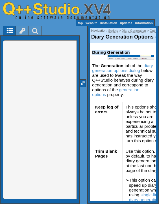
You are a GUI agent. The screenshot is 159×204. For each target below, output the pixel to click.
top (80, 23)
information (144, 23)
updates (126, 23)
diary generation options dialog (122, 68)
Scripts (113, 30)
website (91, 23)
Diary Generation (134, 30)
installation (108, 23)
